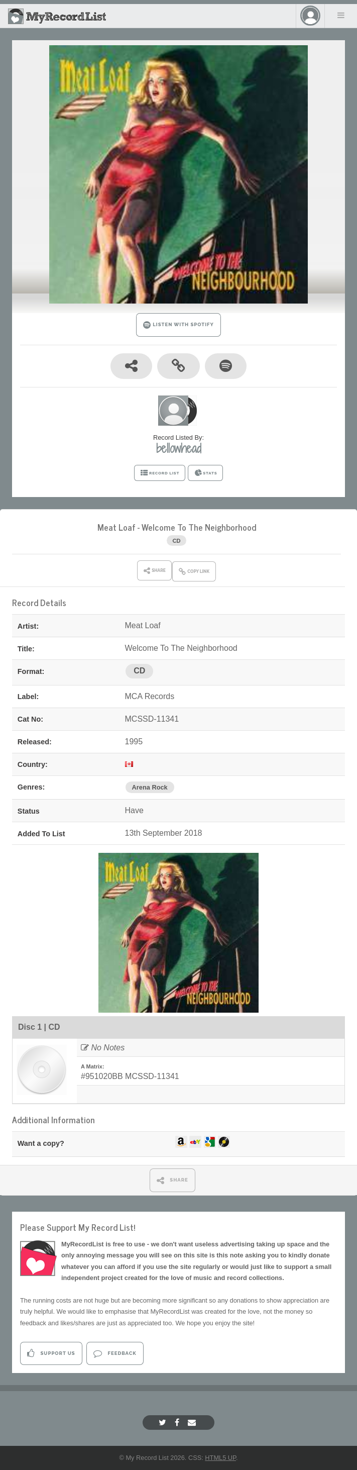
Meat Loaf (116, 527)
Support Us (51, 1353)
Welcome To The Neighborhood (199, 527)
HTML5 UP (220, 1457)
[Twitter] (164, 1422)
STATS (205, 472)
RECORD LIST (160, 472)
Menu (341, 15)
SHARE (172, 1180)
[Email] (193, 1422)
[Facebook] (178, 1422)
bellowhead (178, 448)
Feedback (114, 1353)
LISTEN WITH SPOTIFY (178, 325)
